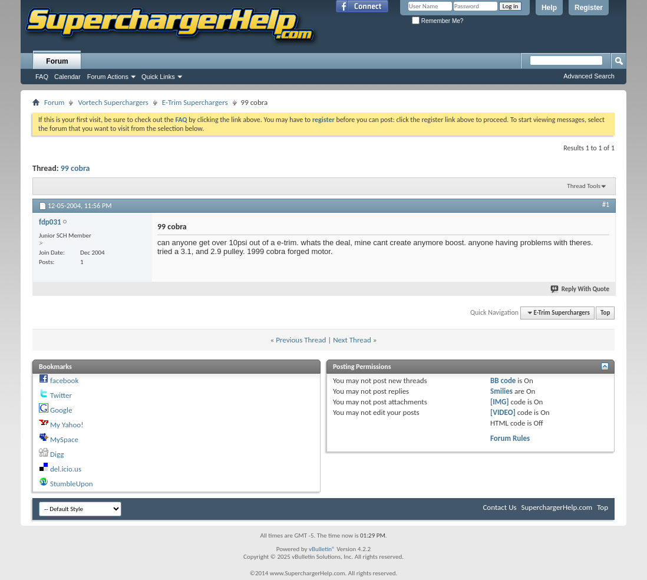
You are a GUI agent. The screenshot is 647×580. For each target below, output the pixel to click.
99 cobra (75, 168)
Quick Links (158, 76)
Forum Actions (107, 76)
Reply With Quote (580, 289)
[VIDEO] (503, 412)
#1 (605, 204)
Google (61, 410)
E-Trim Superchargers (195, 102)
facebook (64, 380)
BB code (503, 380)
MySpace (64, 439)
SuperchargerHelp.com (557, 507)
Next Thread (352, 339)
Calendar (67, 76)
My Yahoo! (66, 424)
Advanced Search (589, 76)
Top (605, 313)
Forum (57, 61)
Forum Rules (510, 438)
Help (549, 8)
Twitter (61, 395)
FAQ (41, 76)
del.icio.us (65, 468)
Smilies (501, 391)
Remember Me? (437, 21)
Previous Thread (301, 339)
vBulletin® (322, 549)
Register (589, 8)
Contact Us (499, 507)
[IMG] (499, 401)
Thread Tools (583, 186)
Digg (57, 454)
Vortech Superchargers (113, 102)
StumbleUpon (71, 483)
